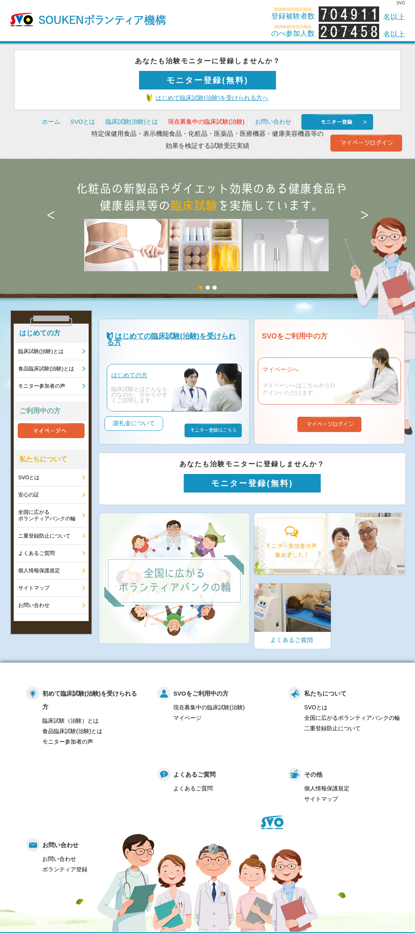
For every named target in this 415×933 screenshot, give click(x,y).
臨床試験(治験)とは (132, 121)
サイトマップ (34, 588)
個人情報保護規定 (39, 570)
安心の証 (28, 495)
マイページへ (280, 369)
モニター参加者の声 (41, 386)
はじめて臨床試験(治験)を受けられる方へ (212, 97)
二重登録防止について (332, 724)
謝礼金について (135, 431)
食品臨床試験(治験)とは (46, 369)
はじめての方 (129, 375)
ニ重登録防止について (44, 536)
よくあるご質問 (36, 553)
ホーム (51, 121)
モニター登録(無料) (207, 80)
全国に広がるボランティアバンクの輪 (47, 515)
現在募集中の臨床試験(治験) (206, 121)
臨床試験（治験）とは (70, 716)
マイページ (187, 713)
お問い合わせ (273, 121)
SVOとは (82, 121)
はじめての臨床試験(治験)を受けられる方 (171, 339)
